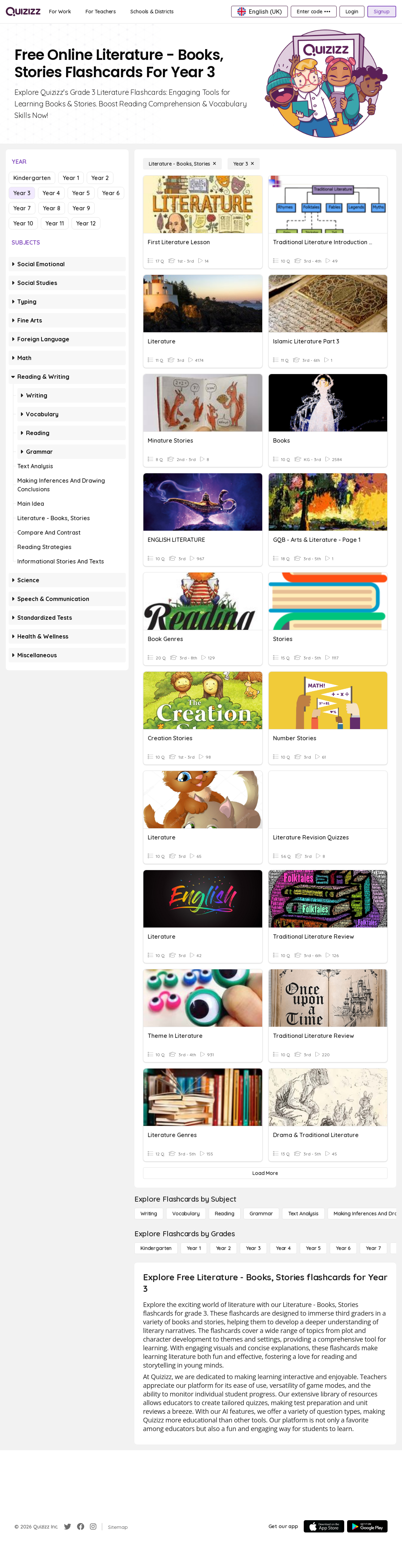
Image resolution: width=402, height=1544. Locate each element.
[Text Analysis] (303, 1213)
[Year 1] (194, 1248)
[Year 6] (343, 1248)
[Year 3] (244, 164)
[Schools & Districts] (152, 11)
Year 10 (23, 223)
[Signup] (381, 11)
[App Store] (324, 1526)
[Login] (352, 11)
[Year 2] (223, 1248)
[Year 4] (283, 1248)
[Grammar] (261, 1213)
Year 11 (55, 223)
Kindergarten (32, 177)
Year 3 (21, 193)
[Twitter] (67, 1526)
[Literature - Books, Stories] (182, 164)
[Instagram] (93, 1526)
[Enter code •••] (313, 11)
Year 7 (22, 208)
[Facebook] (80, 1526)
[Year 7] (373, 1248)
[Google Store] (367, 1526)
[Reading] (225, 1213)
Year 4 (51, 193)
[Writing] (148, 1213)
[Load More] (265, 1173)
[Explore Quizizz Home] (23, 11)
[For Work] (60, 11)
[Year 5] (313, 1248)
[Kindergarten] (156, 1248)
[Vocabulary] (186, 1213)
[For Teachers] (101, 11)
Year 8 (51, 208)
